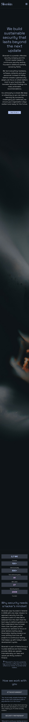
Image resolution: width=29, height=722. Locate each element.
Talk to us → (14, 112)
